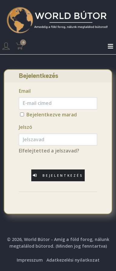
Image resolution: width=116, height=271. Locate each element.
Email (25, 91)
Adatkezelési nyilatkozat (73, 260)
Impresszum (30, 260)
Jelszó (25, 127)
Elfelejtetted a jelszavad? (49, 150)
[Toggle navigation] (110, 46)
